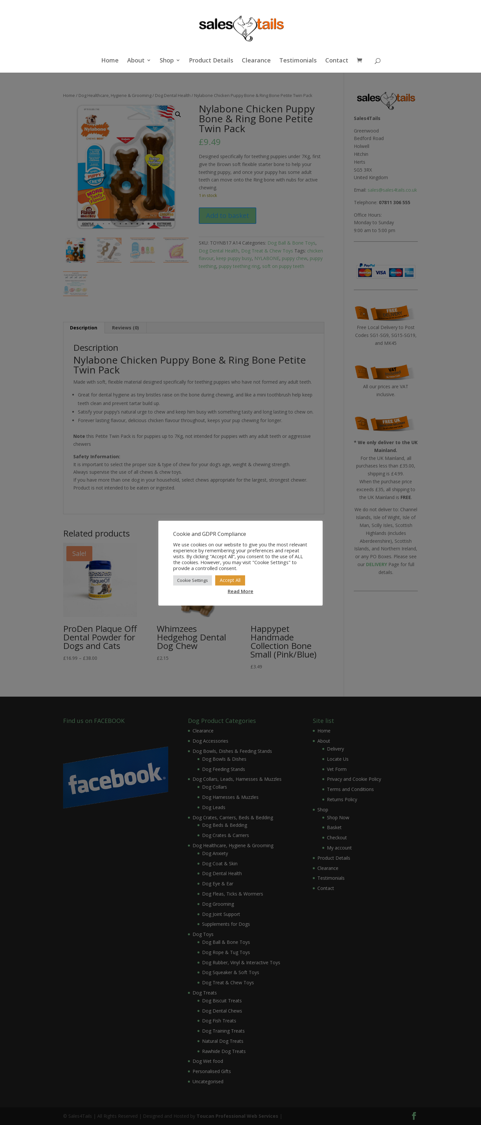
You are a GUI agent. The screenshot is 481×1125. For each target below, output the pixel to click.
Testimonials (298, 61)
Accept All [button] (230, 580)
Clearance (256, 61)
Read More (240, 591)
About (136, 61)
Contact (336, 61)
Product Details (211, 61)
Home (110, 61)
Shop (167, 61)
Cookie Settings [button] (192, 580)
